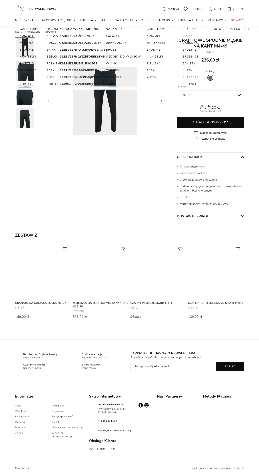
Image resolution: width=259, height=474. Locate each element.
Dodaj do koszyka (210, 122)
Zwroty (19, 433)
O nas (18, 405)
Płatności (20, 422)
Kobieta (86, 20)
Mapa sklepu (22, 468)
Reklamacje (58, 405)
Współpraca (21, 411)
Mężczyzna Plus (156, 20)
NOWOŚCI (238, 20)
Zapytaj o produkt (213, 139)
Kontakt (56, 422)
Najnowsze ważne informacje (67, 427)
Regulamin (57, 411)
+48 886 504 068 (107, 420)
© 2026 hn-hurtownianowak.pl (62, 434)
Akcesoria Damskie (117, 20)
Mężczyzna (24, 20)
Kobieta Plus (189, 20)
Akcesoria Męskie (57, 20)
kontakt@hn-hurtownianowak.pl (115, 430)
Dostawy (20, 427)
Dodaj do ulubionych (213, 133)
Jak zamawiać (22, 416)
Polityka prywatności (63, 416)
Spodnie (50, 32)
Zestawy (215, 20)
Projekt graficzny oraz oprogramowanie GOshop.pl (217, 468)
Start (18, 32)
